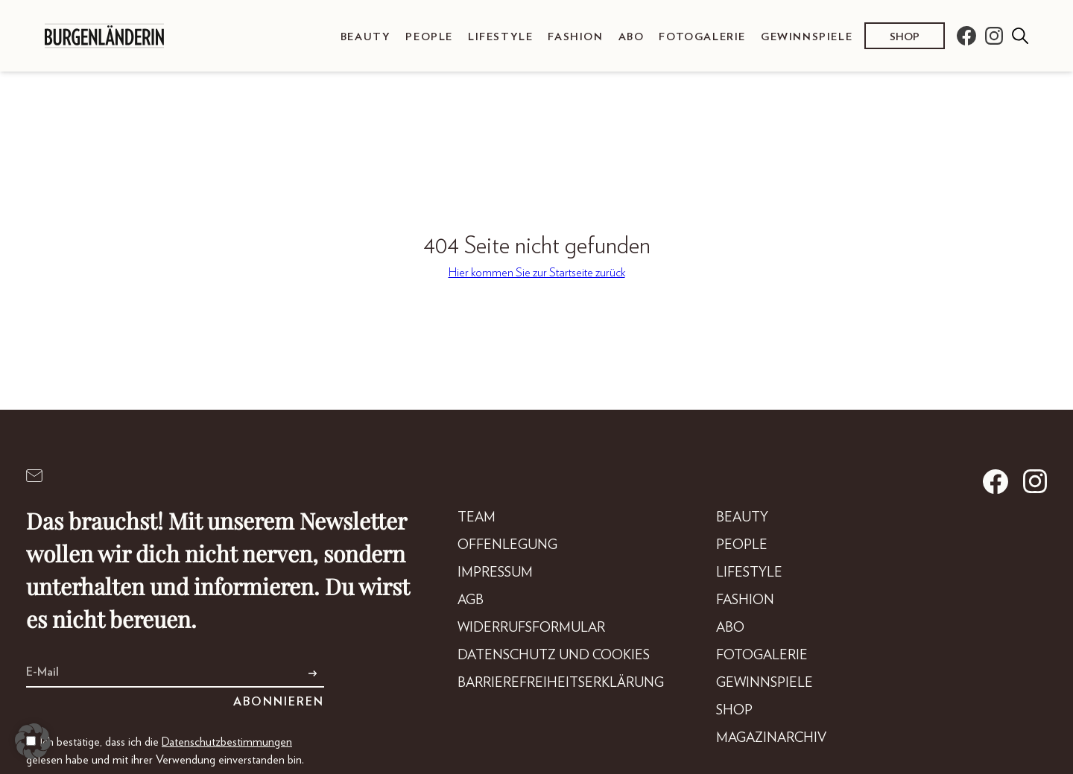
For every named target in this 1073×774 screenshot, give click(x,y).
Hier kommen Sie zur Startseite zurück (537, 273)
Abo (631, 36)
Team (477, 517)
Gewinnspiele (806, 36)
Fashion (575, 36)
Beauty (366, 36)
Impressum (495, 573)
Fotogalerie (702, 36)
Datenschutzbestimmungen (227, 742)
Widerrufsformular (531, 628)
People (429, 36)
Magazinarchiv (771, 738)
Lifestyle (500, 36)
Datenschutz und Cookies (554, 655)
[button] (33, 741)
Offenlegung (507, 545)
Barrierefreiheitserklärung (561, 683)
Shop (905, 36)
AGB (471, 600)
